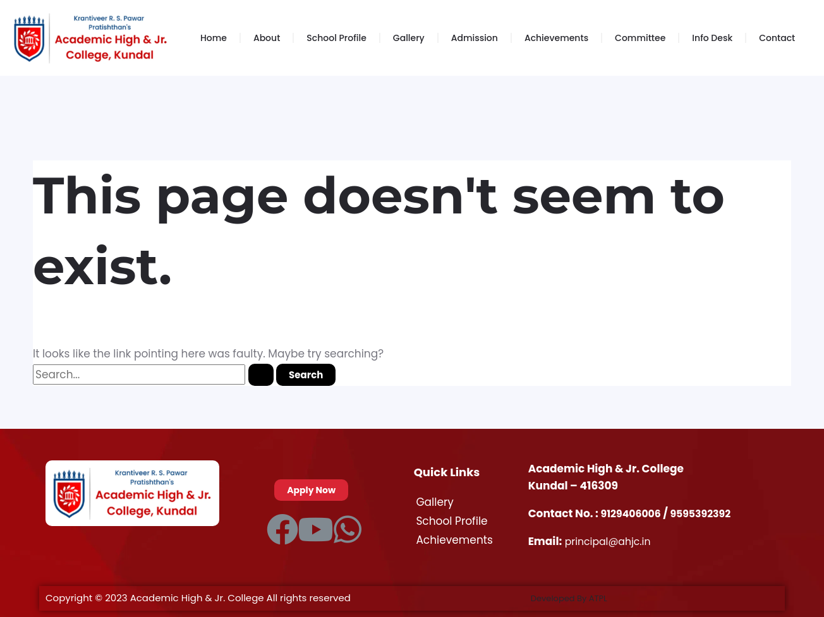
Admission (474, 38)
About (266, 38)
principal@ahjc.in (611, 541)
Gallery (409, 38)
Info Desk (712, 38)
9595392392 (708, 513)
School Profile (336, 38)
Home (213, 38)
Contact (777, 38)
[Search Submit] (261, 375)
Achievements (556, 38)
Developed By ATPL (575, 597)
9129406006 (635, 513)
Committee (640, 38)
